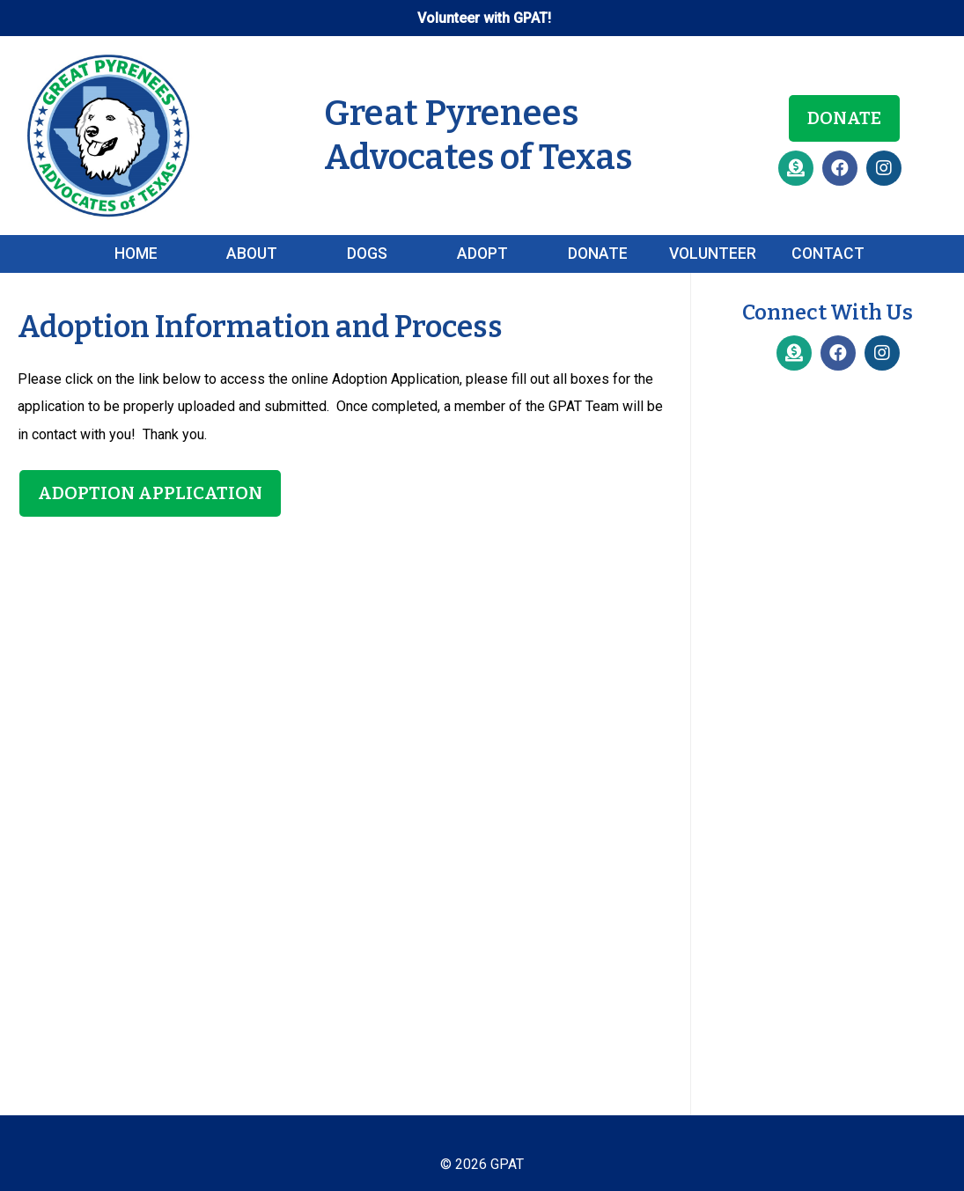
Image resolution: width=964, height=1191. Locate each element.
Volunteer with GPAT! (484, 18)
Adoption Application (150, 493)
